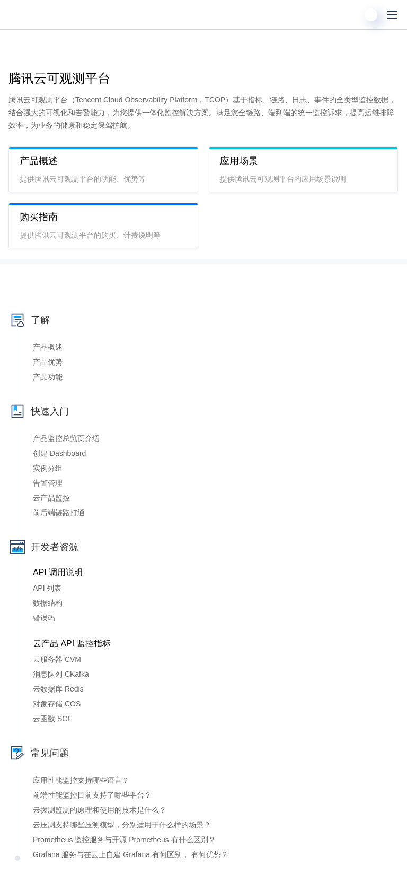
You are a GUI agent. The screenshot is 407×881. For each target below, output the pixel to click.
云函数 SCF (52, 718)
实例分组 (48, 468)
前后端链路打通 (59, 512)
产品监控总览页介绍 (66, 438)
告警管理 (48, 483)
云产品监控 (51, 498)
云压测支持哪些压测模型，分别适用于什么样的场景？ (122, 824)
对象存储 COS (57, 703)
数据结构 (48, 603)
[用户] (371, 15)
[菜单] (392, 15)
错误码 (44, 618)
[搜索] (349, 15)
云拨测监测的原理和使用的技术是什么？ (99, 810)
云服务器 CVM (57, 659)
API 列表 (47, 588)
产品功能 (48, 377)
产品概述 (48, 347)
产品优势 (48, 362)
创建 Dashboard (59, 453)
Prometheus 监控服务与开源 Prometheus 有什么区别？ (124, 839)
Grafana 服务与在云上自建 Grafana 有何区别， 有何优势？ (130, 854)
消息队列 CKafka (61, 674)
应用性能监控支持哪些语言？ (81, 780)
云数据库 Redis (58, 689)
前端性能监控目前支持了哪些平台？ (92, 795)
